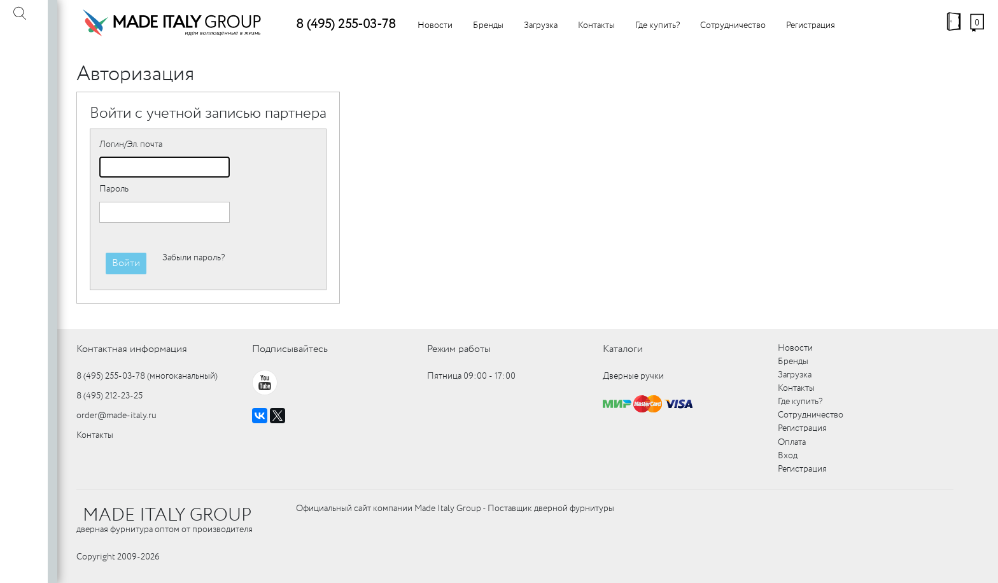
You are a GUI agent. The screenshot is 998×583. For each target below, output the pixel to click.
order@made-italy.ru (116, 415)
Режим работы (459, 349)
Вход (788, 455)
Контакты (596, 25)
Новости (435, 25)
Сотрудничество (733, 25)
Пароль (114, 189)
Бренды (488, 25)
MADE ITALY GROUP (167, 515)
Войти (126, 263)
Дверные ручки (633, 376)
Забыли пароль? (193, 257)
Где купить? (657, 25)
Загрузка (541, 25)
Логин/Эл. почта (130, 144)
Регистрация (810, 25)
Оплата (792, 442)
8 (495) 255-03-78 (346, 24)
